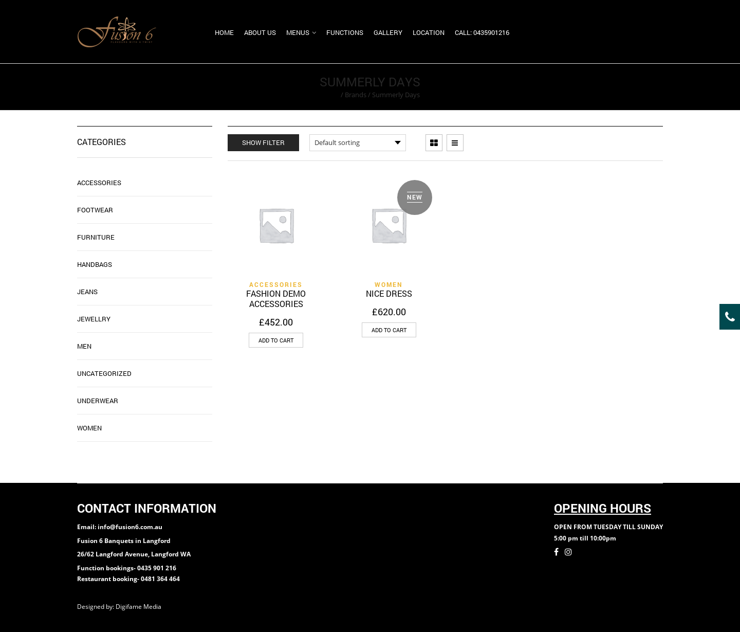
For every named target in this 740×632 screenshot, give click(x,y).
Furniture (96, 237)
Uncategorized (104, 373)
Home (224, 32)
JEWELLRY (93, 318)
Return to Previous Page (623, 87)
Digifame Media (139, 606)
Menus (297, 32)
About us (260, 32)
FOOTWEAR (95, 209)
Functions (344, 32)
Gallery (388, 32)
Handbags (94, 264)
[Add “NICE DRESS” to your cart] (389, 329)
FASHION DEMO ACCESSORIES (276, 298)
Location (429, 32)
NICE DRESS (389, 293)
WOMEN (389, 284)
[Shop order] (357, 142)
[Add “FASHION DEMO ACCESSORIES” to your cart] (276, 340)
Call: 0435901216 (482, 32)
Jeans (87, 291)
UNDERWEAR (97, 400)
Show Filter (263, 142)
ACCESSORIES (276, 284)
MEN (84, 346)
